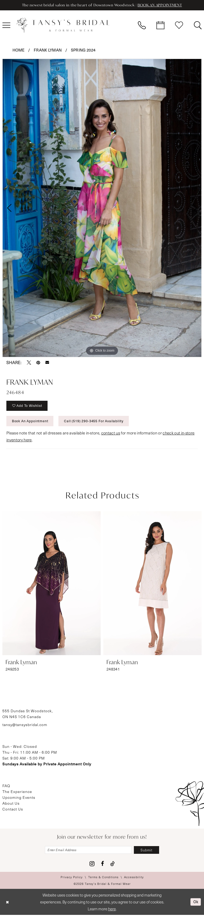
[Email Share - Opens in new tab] (47, 362)
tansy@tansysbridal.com (24, 726)
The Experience (17, 793)
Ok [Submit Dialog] (195, 903)
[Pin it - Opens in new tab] (38, 362)
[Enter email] (87, 852)
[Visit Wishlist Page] (179, 25)
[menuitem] (142, 25)
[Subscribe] (149, 852)
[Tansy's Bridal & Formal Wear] (62, 25)
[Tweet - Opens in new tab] (29, 362)
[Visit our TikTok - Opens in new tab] (112, 865)
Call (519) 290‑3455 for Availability (96, 422)
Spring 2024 (83, 50)
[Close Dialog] (7, 904)
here (112, 911)
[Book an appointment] (160, 25)
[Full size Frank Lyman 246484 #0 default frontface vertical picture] (102, 208)
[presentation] (51, 585)
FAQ (6, 787)
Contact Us (12, 810)
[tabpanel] (102, 208)
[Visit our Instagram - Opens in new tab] (92, 866)
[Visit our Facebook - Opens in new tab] (102, 865)
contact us (110, 434)
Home (18, 50)
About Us (11, 804)
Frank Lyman (48, 50)
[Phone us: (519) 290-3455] (142, 25)
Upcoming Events (18, 798)
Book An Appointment (31, 422)
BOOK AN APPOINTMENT (161, 5)
